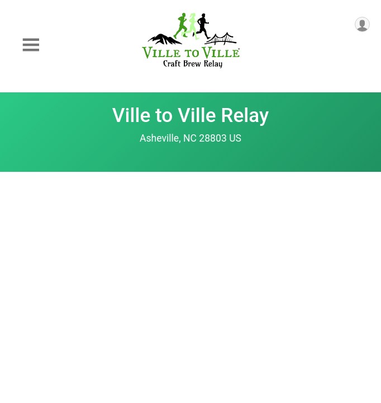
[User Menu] (362, 24)
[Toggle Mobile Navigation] (31, 45)
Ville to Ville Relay (190, 115)
